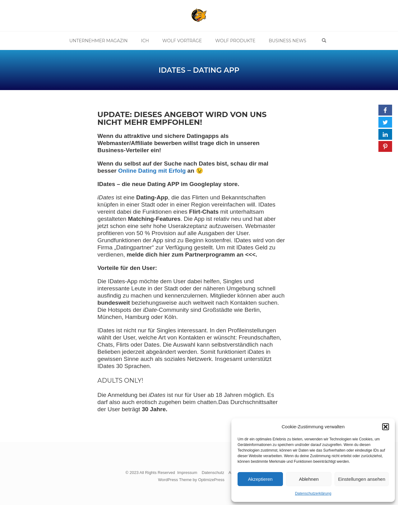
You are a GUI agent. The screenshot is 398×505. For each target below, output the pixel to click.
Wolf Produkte (235, 40)
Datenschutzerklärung (313, 493)
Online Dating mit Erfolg (152, 170)
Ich (145, 40)
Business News (287, 40)
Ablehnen (308, 479)
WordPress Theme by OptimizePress (191, 479)
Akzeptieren (260, 479)
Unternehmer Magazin (98, 40)
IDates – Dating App (199, 70)
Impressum (187, 472)
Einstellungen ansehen (361, 479)
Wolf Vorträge (182, 40)
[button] (385, 427)
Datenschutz (213, 472)
